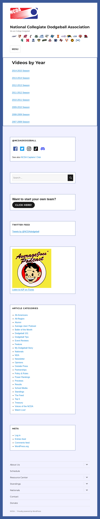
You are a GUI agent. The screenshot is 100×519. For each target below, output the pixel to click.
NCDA (12, 511)
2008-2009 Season (21, 114)
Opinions (19, 362)
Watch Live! (20, 410)
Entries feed (20, 439)
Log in (18, 435)
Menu (15, 49)
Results (18, 384)
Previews (19, 381)
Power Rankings (22, 377)
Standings (19, 392)
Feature (18, 344)
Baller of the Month (23, 330)
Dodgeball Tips (22, 337)
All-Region (19, 319)
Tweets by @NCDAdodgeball (25, 231)
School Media (21, 388)
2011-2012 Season (21, 92)
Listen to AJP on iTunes (23, 290)
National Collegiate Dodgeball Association (50, 27)
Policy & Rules (21, 373)
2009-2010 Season (21, 107)
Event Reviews (22, 341)
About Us (15, 464)
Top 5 (17, 399)
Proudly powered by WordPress (29, 511)
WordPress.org (22, 446)
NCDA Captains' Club (31, 157)
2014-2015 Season (21, 71)
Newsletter (20, 359)
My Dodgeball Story (24, 348)
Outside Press (21, 366)
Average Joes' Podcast (25, 326)
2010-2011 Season (21, 100)
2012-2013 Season (21, 85)
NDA (17, 355)
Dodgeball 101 (21, 333)
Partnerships (21, 370)
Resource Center (19, 477)
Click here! (23, 205)
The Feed (19, 395)
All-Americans (21, 315)
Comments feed (22, 443)
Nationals (19, 351)
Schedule (15, 471)
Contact (14, 496)
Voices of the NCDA (24, 406)
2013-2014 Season (21, 78)
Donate (14, 503)
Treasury (19, 403)
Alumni (18, 322)
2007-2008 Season (21, 122)
